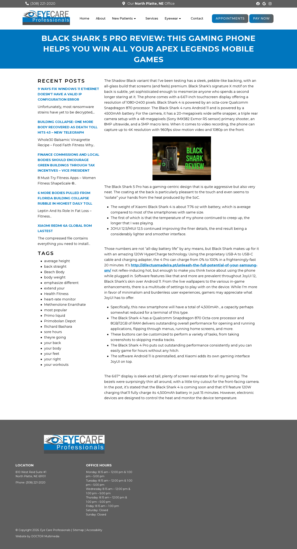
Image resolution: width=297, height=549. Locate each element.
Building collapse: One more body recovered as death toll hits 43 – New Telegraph (68, 127)
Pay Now (261, 18)
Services (151, 18)
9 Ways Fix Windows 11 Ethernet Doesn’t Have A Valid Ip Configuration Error (68, 94)
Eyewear (171, 18)
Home (84, 18)
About (101, 18)
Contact (197, 18)
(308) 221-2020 (42, 4)
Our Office (151, 4)
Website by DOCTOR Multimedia (37, 536)
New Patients (122, 18)
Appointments (230, 18)
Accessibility (94, 530)
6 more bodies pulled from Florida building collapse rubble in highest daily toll (65, 198)
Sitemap (78, 530)
